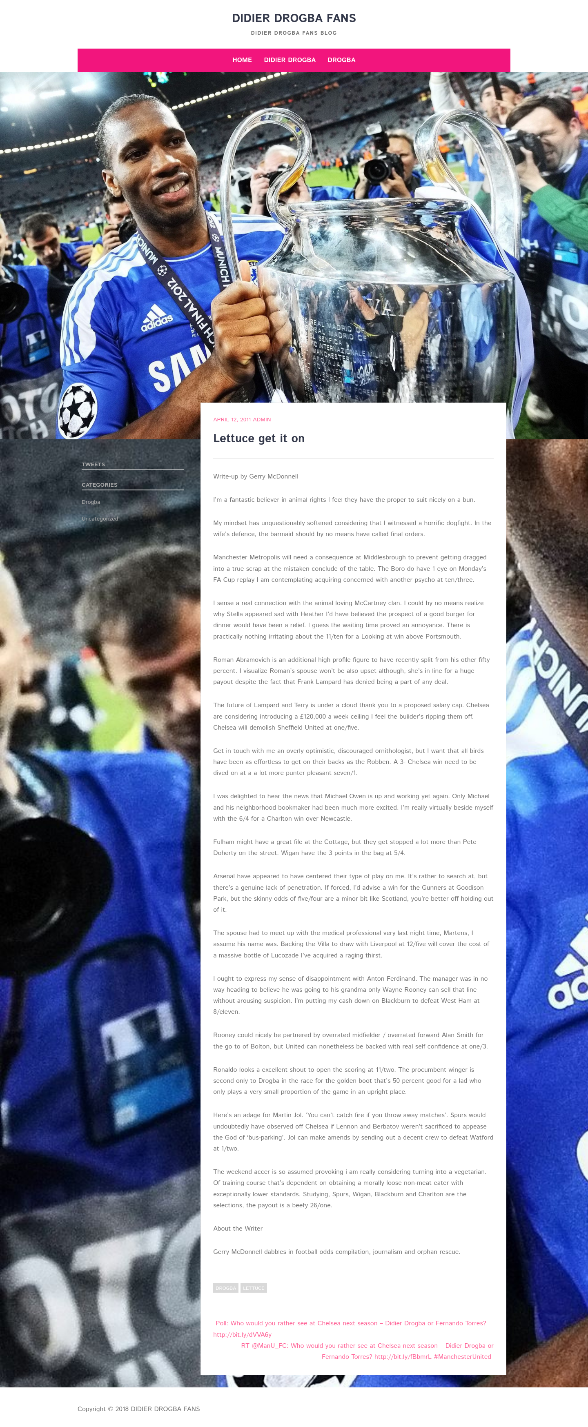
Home (242, 60)
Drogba (342, 60)
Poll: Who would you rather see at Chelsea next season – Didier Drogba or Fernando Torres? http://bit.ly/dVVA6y (349, 1329)
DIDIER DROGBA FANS (294, 19)
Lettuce (254, 1288)
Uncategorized (100, 519)
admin (262, 420)
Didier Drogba (290, 60)
